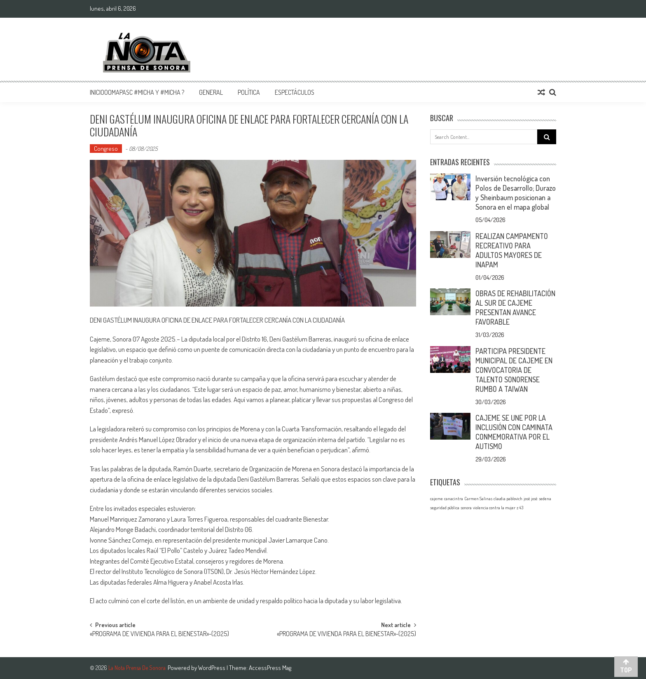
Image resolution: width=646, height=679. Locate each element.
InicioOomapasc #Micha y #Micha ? (137, 92)
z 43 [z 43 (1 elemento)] (520, 507)
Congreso (106, 148)
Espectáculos (294, 92)
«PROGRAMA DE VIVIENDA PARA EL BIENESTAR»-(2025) (159, 634)
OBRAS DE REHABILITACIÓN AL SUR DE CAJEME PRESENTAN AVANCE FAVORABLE (515, 307)
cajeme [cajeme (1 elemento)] (436, 498)
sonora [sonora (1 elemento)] (466, 507)
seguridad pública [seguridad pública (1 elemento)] (444, 507)
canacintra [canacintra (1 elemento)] (453, 498)
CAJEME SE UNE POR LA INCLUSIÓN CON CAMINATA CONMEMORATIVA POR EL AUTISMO (513, 432)
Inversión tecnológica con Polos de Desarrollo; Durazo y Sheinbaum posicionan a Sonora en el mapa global (515, 192)
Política (249, 92)
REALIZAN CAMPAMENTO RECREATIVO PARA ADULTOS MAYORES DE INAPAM (511, 250)
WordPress (212, 668)
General (211, 92)
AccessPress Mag (270, 668)
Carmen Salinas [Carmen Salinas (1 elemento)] (478, 498)
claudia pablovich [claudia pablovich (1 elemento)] (508, 498)
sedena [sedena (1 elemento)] (545, 498)
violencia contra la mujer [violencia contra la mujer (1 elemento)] (494, 507)
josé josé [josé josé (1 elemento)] (531, 498)
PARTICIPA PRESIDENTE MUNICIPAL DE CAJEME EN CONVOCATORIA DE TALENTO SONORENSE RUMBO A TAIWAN (513, 370)
